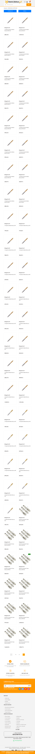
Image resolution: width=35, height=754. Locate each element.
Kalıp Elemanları (7, 727)
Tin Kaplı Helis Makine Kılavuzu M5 (10, 446)
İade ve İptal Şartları (8, 710)
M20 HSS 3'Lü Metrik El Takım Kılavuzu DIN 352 (24, 643)
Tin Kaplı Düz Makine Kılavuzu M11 (10, 323)
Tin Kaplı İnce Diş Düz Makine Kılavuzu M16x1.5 (9, 104)
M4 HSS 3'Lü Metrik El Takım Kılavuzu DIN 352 (9, 545)
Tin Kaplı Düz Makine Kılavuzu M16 (24, 349)
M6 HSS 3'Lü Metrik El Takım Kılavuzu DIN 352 (9, 569)
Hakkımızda (7, 698)
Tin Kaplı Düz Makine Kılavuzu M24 (24, 398)
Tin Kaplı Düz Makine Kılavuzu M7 (10, 274)
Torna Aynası (7, 719)
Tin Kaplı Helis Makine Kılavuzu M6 (24, 446)
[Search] (17, 4)
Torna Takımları (7, 718)
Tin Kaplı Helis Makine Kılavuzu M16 (10, 520)
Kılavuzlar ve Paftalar (20, 719)
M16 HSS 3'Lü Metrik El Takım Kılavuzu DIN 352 (24, 618)
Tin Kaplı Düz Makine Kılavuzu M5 (10, 250)
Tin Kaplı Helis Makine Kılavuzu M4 (24, 421)
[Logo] (14, 1)
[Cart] (30, 2)
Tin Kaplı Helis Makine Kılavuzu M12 (10, 496)
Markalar (6, 701)
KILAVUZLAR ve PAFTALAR (12, 8)
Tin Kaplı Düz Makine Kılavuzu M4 (24, 225)
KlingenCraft (7, 27)
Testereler (18, 721)
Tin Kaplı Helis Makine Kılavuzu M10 (24, 471)
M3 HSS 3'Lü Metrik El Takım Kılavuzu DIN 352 (24, 520)
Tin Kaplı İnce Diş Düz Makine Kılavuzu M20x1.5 (9, 55)
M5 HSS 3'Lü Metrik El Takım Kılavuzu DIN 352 (24, 545)
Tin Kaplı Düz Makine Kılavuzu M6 (24, 250)
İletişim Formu (7, 703)
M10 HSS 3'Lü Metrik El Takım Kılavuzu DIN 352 (9, 594)
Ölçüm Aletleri (7, 716)
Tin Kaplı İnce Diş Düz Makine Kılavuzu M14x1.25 (24, 128)
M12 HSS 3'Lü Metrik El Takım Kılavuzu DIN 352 (24, 594)
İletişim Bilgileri (7, 699)
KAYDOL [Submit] (29, 685)
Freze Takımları (7, 721)
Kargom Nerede (7, 712)
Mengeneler (7, 724)
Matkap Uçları (19, 716)
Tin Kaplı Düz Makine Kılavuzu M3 (10, 225)
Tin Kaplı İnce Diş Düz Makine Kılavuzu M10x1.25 (9, 30)
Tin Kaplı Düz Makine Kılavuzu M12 (24, 324)
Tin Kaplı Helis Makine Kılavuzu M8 (10, 470)
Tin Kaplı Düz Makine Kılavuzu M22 (9, 398)
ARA (29, 4)
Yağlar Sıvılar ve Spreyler (21, 726)
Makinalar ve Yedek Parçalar (21, 724)
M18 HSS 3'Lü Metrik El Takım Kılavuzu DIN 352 (9, 643)
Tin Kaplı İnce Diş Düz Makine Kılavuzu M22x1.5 (24, 30)
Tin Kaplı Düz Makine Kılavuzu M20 (24, 373)
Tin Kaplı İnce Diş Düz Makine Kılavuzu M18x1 (24, 79)
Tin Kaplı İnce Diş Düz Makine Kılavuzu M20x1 (24, 55)
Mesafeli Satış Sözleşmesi (9, 707)
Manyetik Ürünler (8, 726)
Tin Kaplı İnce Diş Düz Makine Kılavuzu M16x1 (24, 104)
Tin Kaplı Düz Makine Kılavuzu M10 (24, 300)
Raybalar (18, 718)
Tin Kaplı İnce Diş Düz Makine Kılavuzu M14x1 (9, 153)
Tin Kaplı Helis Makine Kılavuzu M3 (10, 421)
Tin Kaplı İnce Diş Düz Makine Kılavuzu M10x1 (9, 202)
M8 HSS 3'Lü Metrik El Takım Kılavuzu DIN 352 (24, 569)
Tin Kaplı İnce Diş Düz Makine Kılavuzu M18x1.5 (9, 79)
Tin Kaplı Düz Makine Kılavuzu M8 (24, 274)
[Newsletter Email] (17, 686)
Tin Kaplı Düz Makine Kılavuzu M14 (9, 349)
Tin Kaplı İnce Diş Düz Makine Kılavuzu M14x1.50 (9, 128)
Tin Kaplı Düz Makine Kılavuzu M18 (9, 373)
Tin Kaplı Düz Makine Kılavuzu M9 (10, 299)
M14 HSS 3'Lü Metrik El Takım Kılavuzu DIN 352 (9, 618)
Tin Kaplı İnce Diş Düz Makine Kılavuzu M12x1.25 (9, 177)
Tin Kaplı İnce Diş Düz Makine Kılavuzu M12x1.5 (24, 153)
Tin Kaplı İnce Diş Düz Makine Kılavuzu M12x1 (24, 177)
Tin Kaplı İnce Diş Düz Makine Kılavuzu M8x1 (24, 202)
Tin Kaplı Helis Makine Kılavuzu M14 (24, 496)
